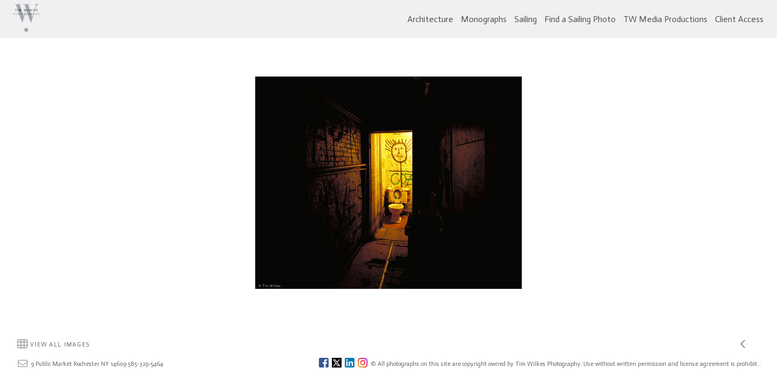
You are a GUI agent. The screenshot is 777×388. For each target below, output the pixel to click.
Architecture (430, 19)
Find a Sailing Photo (580, 19)
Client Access (739, 19)
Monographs (484, 19)
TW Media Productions (665, 19)
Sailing (525, 19)
